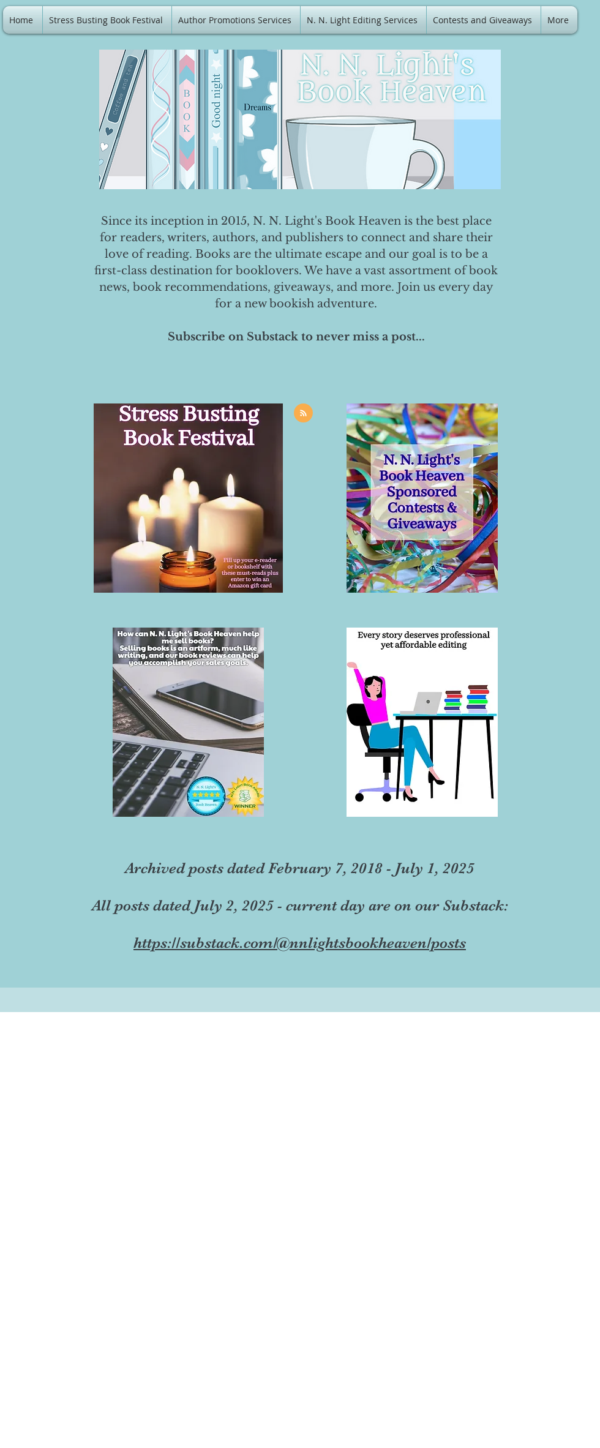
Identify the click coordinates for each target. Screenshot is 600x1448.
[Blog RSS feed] (303, 413)
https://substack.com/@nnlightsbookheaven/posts (299, 942)
